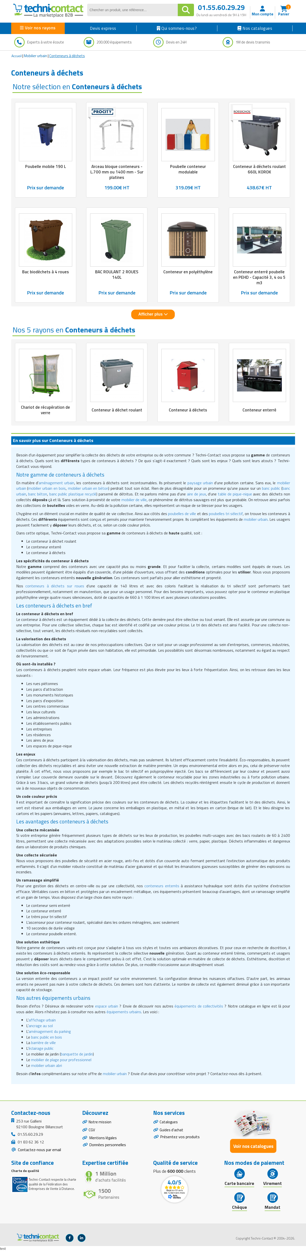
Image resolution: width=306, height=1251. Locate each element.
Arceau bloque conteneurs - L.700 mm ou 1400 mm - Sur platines (116, 172)
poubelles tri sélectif (226, 514)
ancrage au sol (41, 1026)
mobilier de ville (134, 500)
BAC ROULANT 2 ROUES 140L (116, 275)
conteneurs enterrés (161, 886)
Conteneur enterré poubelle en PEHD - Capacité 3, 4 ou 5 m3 (259, 277)
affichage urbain (42, 1020)
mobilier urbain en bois (47, 488)
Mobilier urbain (35, 56)
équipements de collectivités (199, 1006)
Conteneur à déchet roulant (117, 410)
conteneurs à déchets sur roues (54, 586)
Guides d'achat (172, 1131)
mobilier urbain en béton (88, 488)
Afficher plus (153, 314)
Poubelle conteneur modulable (188, 169)
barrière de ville (43, 1043)
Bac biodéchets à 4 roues (45, 272)
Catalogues (169, 1122)
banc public (271, 488)
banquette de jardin (77, 1054)
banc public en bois (46, 1037)
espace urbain (106, 1006)
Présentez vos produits (180, 1137)
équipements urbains (124, 1012)
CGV (92, 1131)
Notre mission (101, 1122)
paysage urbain (200, 483)
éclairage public (41, 1048)
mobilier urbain (256, 519)
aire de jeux (196, 494)
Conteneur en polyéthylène (188, 272)
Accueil (16, 55)
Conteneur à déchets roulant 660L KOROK (259, 169)
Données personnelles (107, 1146)
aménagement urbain (56, 483)
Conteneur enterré (259, 410)
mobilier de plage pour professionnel (61, 1060)
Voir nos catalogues (253, 1146)
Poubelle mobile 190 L (45, 166)
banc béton (37, 494)
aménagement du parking (50, 1031)
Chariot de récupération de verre (45, 410)
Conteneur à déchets (188, 410)
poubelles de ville (182, 514)
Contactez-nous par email (39, 1149)
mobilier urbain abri (46, 1065)
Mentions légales (103, 1139)
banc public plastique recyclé (72, 494)
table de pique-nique (235, 494)
